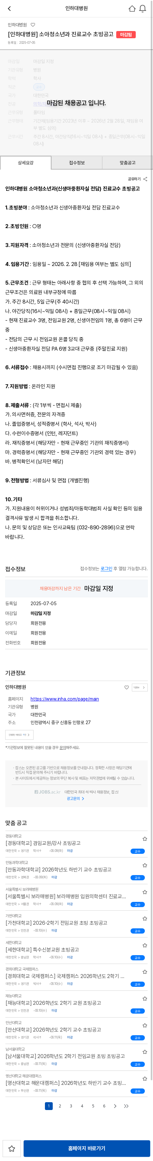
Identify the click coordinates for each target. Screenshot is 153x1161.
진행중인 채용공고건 (20, 735)
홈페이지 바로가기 (86, 1148)
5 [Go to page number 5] (93, 1106)
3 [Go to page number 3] (71, 1106)
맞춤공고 (127, 162)
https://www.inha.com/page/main (65, 699)
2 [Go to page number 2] (60, 1106)
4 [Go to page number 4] (82, 1106)
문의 (63, 747)
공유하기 (138, 179)
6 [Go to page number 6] (104, 1106)
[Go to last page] (126, 1106)
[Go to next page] (115, 1106)
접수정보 (76, 162)
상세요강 (25, 162)
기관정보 (139, 687)
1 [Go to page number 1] (49, 1106)
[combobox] (142, 8)
